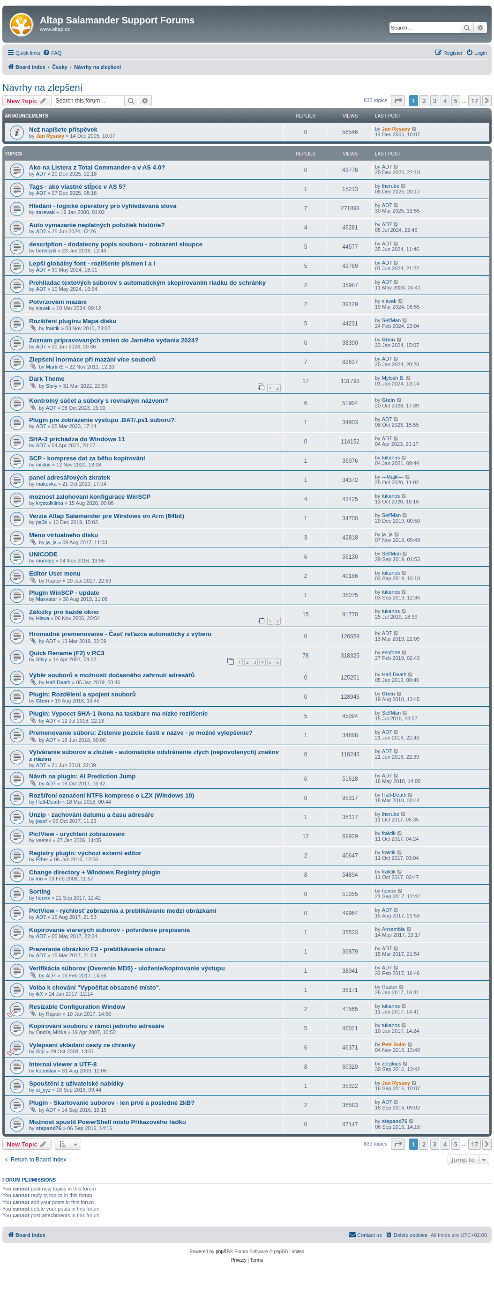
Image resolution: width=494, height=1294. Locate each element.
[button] (398, 100)
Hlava (42, 618)
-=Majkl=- (393, 477)
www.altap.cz (55, 29)
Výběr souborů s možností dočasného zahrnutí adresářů (112, 675)
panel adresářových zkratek (69, 477)
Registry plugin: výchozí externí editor (85, 853)
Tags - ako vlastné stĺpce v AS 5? (77, 186)
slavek (43, 308)
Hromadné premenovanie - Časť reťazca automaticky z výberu (120, 633)
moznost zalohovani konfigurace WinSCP (89, 496)
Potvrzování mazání (58, 301)
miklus (43, 464)
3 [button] (434, 100)
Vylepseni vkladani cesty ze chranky (82, 1045)
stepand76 (48, 1128)
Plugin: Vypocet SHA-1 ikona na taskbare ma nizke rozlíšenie (118, 713)
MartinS (55, 367)
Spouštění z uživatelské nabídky (76, 1083)
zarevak (45, 212)
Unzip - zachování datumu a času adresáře (91, 814)
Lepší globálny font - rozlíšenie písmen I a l (92, 263)
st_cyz (43, 1090)
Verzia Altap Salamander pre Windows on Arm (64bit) (106, 515)
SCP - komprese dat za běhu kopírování (87, 458)
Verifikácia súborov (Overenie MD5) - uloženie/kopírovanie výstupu (127, 968)
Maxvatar (46, 599)
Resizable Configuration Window (77, 1006)
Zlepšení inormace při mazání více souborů (92, 359)
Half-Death (58, 682)
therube (390, 186)
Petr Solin (394, 1044)
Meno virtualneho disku (63, 535)
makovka (46, 484)
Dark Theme (47, 378)
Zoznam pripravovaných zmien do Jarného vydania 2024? (113, 340)
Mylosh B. (393, 378)
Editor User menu (55, 573)
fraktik (53, 328)
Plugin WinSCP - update (64, 592)
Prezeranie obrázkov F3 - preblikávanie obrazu (97, 949)
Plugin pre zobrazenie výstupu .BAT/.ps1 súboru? (101, 419)
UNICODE (43, 554)
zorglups (392, 1063)
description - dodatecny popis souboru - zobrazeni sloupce (115, 244)
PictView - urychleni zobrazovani (77, 833)
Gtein (388, 339)
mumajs (45, 560)
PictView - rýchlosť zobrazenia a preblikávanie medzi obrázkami (123, 910)
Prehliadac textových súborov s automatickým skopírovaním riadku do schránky (147, 282)
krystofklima (49, 503)
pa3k (41, 522)
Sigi (40, 1051)
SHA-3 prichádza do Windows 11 (77, 439)
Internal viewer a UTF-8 (63, 1064)
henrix (43, 898)
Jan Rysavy (50, 136)
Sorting (40, 891)
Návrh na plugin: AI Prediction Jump (82, 776)
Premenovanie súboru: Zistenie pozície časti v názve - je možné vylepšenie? (141, 732)
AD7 (41, 174)
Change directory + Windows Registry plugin (95, 872)
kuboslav (46, 1070)
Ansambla (393, 929)
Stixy (41, 659)
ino (39, 878)
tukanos (391, 457)
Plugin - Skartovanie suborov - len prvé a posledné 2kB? (112, 1102)
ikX (39, 994)
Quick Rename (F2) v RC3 (67, 653)
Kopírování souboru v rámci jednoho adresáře (97, 1025)
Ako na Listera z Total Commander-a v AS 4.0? (97, 167)
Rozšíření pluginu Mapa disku (72, 321)
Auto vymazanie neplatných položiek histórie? (97, 225)
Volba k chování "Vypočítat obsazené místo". (95, 987)
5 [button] (455, 100)
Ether (42, 859)
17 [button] (474, 100)
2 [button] (424, 100)
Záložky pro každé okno (64, 611)
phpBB (223, 1251)
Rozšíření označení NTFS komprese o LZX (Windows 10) (111, 795)
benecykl (46, 250)
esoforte (391, 652)
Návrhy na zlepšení (42, 87)
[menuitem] (52, 53)
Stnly (51, 386)
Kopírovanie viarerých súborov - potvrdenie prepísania (109, 929)
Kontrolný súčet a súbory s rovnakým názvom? (98, 400)
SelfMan (391, 320)
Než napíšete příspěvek (63, 129)
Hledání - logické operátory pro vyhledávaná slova (102, 205)
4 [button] (445, 100)
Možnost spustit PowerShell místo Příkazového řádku (107, 1121)
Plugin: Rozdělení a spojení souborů (82, 694)
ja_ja (51, 542)
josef (41, 821)
